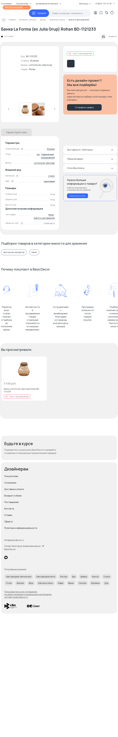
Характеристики (16, 132)
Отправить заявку (84, 107)
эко (38, 154)
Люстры (63, 576)
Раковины (95, 583)
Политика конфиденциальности (20, 528)
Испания (51, 149)
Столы (9, 583)
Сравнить (109, 36)
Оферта (8, 521)
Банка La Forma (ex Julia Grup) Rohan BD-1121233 (22, 390)
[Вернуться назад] (3, 19)
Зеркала (20, 583)
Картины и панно (45, 583)
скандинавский (48, 157)
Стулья (107, 576)
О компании (10, 482)
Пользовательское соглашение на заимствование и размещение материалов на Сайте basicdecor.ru (28, 594)
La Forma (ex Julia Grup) (40, 64)
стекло (51, 176)
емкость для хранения (44, 218)
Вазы (31, 583)
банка (51, 214)
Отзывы (8, 515)
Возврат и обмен (13, 495)
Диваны (83, 576)
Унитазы (82, 583)
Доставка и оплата (14, 489)
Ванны (71, 583)
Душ (106, 583)
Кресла (95, 576)
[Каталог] (39, 13)
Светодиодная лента (45, 576)
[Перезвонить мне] (90, 188)
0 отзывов (9, 36)
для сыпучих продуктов (13, 252)
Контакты (9, 508)
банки (34, 252)
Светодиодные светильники (18, 576)
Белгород (85, 3)
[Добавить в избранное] (42, 361)
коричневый (49, 181)
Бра (73, 576)
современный (47, 154)
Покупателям (11, 476)
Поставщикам (11, 502)
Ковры (60, 583)
